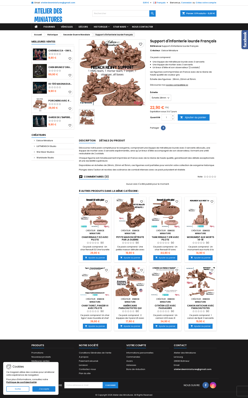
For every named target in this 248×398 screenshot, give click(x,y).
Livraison (83, 365)
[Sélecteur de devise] (147, 2)
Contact (180, 345)
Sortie (18, 388)
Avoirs (129, 360)
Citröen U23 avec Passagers (165, 307)
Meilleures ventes (40, 360)
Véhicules (67, 26)
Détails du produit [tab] (112, 140)
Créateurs (38, 135)
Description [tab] (87, 140)
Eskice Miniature (44, 140)
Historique (100, 26)
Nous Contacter (142, 26)
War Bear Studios (45, 151)
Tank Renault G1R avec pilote (165, 238)
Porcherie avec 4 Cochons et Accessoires (60, 100)
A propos (83, 356)
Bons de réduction (135, 369)
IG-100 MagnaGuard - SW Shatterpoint (60, 84)
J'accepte (44, 388)
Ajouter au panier (193, 117)
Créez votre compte (206, 2)
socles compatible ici (177, 84)
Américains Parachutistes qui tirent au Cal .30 (130, 308)
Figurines (49, 26)
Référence (155, 46)
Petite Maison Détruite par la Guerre (130, 238)
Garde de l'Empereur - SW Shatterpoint (60, 117)
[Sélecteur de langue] (161, 2)
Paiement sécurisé (88, 360)
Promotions (37, 352)
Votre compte (136, 345)
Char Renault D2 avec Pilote (95, 238)
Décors (83, 26)
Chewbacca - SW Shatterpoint (60, 50)
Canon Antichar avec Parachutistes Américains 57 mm (200, 308)
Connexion (186, 2)
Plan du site (85, 373)
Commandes (133, 356)
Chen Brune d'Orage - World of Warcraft (60, 67)
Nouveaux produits (41, 356)
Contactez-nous (87, 369)
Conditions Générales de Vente (95, 352)
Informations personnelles (139, 352)
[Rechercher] (124, 13)
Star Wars (119, 26)
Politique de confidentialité (21, 382)
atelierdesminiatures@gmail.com (58, 2)
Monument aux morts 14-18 (200, 238)
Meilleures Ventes (43, 41)
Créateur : (155, 50)
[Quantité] (166, 117)
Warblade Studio (45, 157)
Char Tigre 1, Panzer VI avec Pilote (94, 307)
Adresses (131, 365)
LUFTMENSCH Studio (46, 146)
